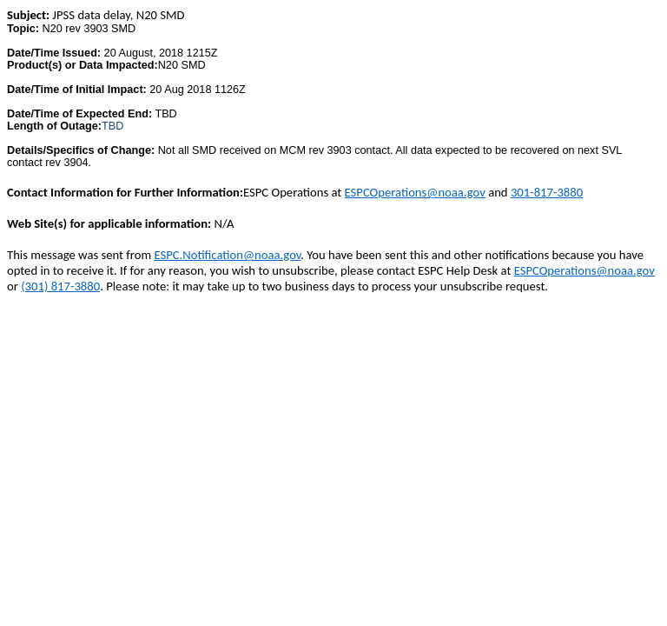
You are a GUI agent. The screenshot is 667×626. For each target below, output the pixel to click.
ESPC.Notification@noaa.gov (227, 255)
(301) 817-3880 (60, 286)
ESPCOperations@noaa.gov (415, 192)
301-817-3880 (547, 192)
